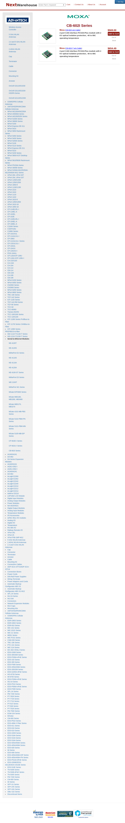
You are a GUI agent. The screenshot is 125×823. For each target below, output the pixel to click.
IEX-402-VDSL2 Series (16, 650)
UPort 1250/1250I (14, 182)
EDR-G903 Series (14, 621)
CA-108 (10, 275)
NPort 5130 (11, 143)
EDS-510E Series (14, 767)
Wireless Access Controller (15, 28)
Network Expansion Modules (18, 603)
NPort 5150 (11, 124)
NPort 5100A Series (14, 119)
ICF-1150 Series (13, 300)
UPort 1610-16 (13, 204)
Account (102, 5)
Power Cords (12, 574)
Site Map (119, 2)
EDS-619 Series (13, 731)
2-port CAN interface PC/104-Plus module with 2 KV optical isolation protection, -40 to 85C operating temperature (80, 35)
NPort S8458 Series (15, 168)
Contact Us (78, 5)
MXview (10, 716)
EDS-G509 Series (14, 733)
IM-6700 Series (13, 677)
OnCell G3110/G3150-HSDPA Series (17, 92)
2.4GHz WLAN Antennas (14, 50)
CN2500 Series (13, 285)
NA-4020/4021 (12, 506)
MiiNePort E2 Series (16, 353)
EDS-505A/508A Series (16, 743)
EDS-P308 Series (14, 665)
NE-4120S (13, 348)
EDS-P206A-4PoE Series (17, 657)
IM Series (11, 750)
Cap (10, 56)
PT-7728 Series (13, 699)
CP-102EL (11, 214)
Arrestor (12, 81)
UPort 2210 (11, 190)
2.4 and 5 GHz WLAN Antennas (17, 43)
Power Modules (13, 503)
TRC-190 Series (13, 295)
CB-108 (10, 278)
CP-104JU (11, 248)
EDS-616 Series (13, 728)
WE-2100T (13, 382)
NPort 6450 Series (14, 283)
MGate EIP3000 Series (17, 392)
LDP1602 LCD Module (16, 496)
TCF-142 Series (13, 297)
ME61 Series (12, 635)
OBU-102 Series (13, 792)
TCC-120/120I (12, 317)
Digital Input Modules (15, 498)
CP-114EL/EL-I (13, 209)
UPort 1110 (11, 195)
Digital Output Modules (16, 508)
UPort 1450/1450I (14, 202)
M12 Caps (11, 606)
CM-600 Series (13, 718)
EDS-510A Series (14, 738)
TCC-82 (10, 307)
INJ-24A (10, 599)
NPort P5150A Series (15, 165)
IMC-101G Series (14, 630)
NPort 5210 (11, 151)
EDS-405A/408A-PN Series (17, 757)
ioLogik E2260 (12, 476)
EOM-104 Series (13, 713)
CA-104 (10, 265)
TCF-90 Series (13, 305)
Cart (68, 5)
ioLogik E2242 (12, 481)
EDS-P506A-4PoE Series (17, 687)
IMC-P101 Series (14, 638)
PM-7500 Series (13, 711)
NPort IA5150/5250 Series (17, 116)
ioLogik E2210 (12, 486)
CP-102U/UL (12, 234)
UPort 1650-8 (12, 185)
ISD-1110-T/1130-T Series (17, 334)
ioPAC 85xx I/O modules (16, 518)
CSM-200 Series (13, 640)
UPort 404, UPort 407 (15, 175)
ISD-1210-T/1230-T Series (17, 336)
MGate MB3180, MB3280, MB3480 (15, 398)
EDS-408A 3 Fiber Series (16, 723)
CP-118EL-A (12, 212)
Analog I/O (11, 520)
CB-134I (10, 273)
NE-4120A (13, 368)
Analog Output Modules (16, 501)
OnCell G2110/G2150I (17, 98)
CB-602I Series (14, 451)
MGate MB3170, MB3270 (15, 405)
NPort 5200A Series (14, 141)
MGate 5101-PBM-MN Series (17, 427)
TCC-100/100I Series (15, 314)
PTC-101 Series (13, 645)
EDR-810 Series (13, 625)
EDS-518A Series (14, 735)
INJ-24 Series (12, 596)
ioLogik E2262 (12, 479)
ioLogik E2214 (12, 491)
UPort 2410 (11, 192)
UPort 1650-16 (13, 207)
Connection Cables (14, 564)
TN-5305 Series (13, 775)
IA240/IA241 (12, 454)
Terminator (13, 61)
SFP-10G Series (13, 789)
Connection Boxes (14, 572)
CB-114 (10, 270)
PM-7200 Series (13, 694)
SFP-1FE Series (13, 787)
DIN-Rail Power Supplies (16, 577)
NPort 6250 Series (14, 290)
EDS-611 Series (13, 726)
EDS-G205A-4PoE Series (17, 672)
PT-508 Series (12, 706)
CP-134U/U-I (12, 251)
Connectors (11, 601)
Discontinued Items (14, 794)
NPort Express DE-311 (16, 126)
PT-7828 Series (13, 696)
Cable (11, 66)
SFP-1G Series (13, 784)
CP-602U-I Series (15, 446)
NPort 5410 (11, 129)
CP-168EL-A (12, 224)
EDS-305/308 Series (15, 655)
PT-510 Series (12, 704)
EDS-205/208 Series (15, 669)
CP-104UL (11, 246)
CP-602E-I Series (15, 441)
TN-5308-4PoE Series (15, 772)
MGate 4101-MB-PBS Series (17, 413)
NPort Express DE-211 (16, 148)
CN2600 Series (13, 287)
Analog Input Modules (15, 511)
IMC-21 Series (12, 633)
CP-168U (11, 239)
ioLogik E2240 (12, 484)
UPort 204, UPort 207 (15, 177)
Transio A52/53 (13, 312)
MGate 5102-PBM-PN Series (17, 420)
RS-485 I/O (11, 528)
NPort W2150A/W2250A (16, 111)
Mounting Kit (13, 76)
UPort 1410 (11, 197)
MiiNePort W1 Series (17, 387)
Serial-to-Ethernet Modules (18, 339)
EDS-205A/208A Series (16, 667)
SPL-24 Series (12, 594)
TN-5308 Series (13, 770)
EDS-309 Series (13, 662)
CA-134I (10, 263)
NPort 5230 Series (14, 153)
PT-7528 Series (13, 709)
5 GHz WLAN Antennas (14, 35)
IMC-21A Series (13, 647)
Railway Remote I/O (15, 530)
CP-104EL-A (12, 221)
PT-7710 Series (13, 701)
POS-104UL (12, 253)
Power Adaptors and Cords (17, 581)
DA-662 (10, 457)
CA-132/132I (12, 261)
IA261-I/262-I (12, 467)
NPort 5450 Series (14, 136)
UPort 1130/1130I (14, 187)
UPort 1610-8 (12, 199)
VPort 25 (10, 535)
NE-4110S (13, 358)
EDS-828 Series (13, 748)
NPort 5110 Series (14, 146)
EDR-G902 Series (14, 623)
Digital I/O (11, 523)
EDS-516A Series (14, 740)
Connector (13, 71)
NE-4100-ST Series (16, 372)
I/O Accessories (13, 515)
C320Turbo (11, 229)
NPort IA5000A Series (15, 114)
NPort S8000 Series (15, 121)
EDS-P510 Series (14, 684)
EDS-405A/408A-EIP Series (18, 755)
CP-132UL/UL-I (13, 243)
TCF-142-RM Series (15, 302)
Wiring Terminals (13, 579)
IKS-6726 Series (13, 674)
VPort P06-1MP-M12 (15, 537)
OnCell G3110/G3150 (17, 86)
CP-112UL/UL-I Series (15, 241)
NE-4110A (13, 363)
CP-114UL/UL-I (13, 236)
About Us (91, 5)
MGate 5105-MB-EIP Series (17, 435)
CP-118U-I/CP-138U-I (15, 258)
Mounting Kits (12, 608)
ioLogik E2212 (12, 489)
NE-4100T (13, 343)
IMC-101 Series (13, 628)
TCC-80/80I (11, 309)
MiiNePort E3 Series (16, 377)
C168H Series (12, 231)
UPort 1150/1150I (14, 180)
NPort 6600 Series (14, 292)
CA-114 (10, 268)
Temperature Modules (15, 513)
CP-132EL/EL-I (13, 219)
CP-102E (10, 217)
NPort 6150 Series (14, 280)
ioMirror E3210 (13, 493)
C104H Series (12, 226)
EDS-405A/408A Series (16, 745)
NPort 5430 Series (14, 138)
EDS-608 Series (13, 753)
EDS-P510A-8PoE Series (17, 760)
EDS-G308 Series (14, 652)
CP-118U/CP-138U (14, 256)
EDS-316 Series (13, 660)
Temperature (12, 525)
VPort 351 (11, 533)
